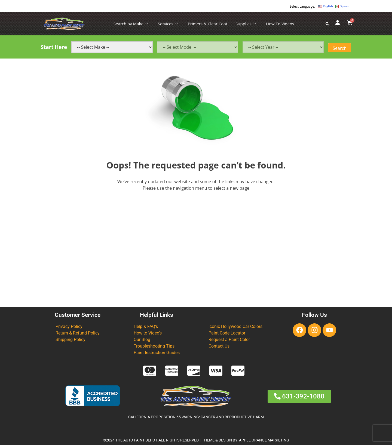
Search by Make (131, 23)
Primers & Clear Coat (207, 23)
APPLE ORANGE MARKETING (264, 440)
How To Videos (280, 23)
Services (168, 23)
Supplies (245, 23)
